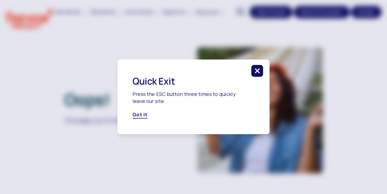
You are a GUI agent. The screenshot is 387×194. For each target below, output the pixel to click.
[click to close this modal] (257, 71)
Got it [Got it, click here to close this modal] (140, 115)
